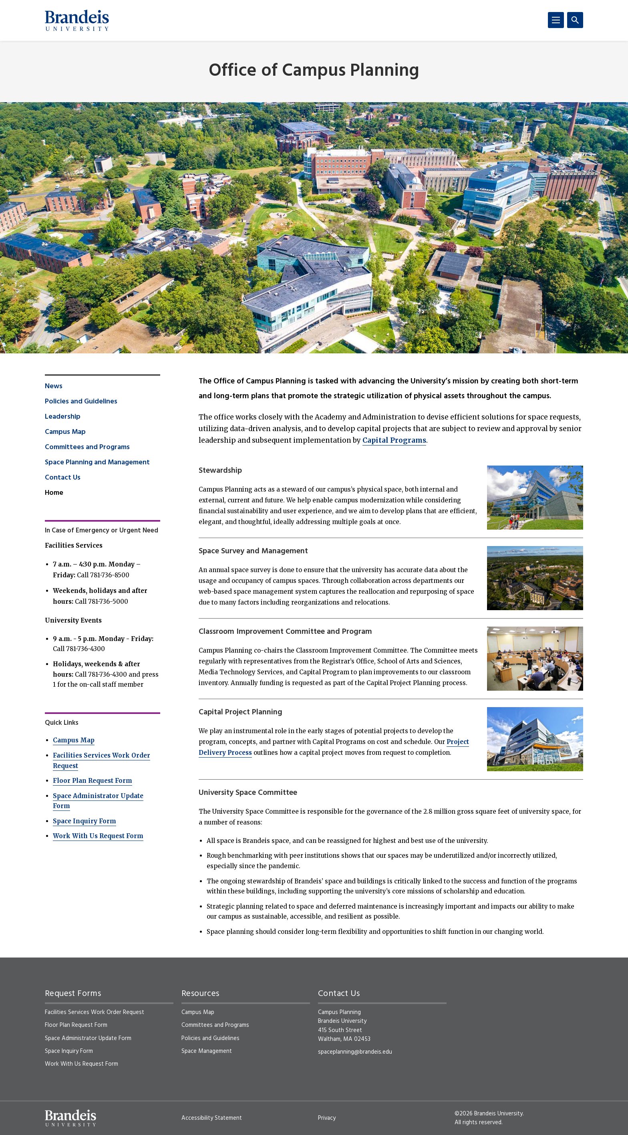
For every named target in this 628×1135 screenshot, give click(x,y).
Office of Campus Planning (314, 71)
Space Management (206, 1051)
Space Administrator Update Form (88, 1038)
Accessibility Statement (211, 1118)
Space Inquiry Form (84, 821)
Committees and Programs (87, 447)
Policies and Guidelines (81, 401)
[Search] (575, 20)
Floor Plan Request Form (92, 780)
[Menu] (556, 20)
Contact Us (63, 478)
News (53, 386)
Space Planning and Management (97, 462)
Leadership (63, 417)
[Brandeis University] (77, 20)
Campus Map (65, 432)
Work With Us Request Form (98, 836)
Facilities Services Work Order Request (94, 1012)
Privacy (327, 1118)
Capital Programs (394, 440)
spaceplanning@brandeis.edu (355, 1052)
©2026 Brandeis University (489, 1114)
